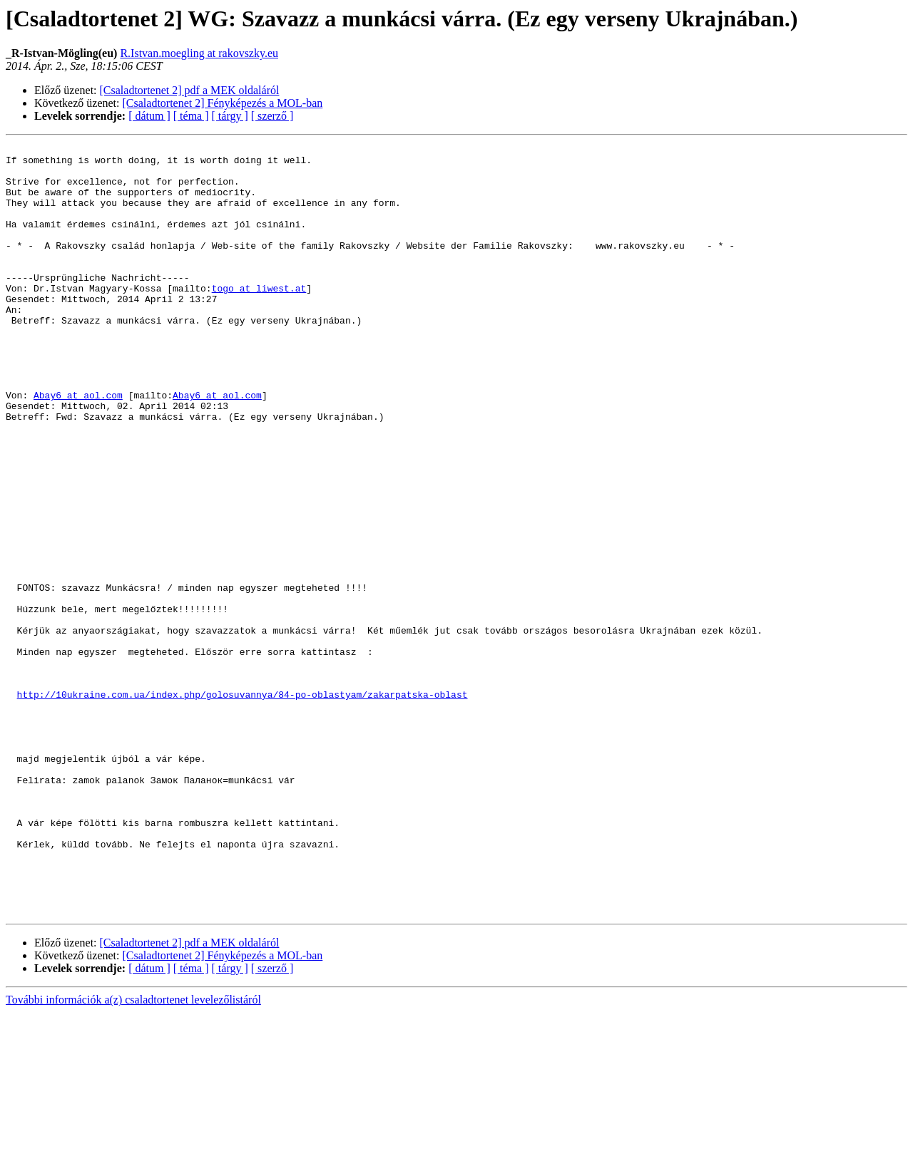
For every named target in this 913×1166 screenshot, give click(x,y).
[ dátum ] (149, 116)
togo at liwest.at (259, 317)
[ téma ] (191, 116)
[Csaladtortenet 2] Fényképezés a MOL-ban (223, 103)
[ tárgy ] (230, 116)
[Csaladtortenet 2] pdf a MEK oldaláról (190, 90)
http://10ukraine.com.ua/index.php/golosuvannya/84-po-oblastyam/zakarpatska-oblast (242, 805)
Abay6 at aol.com (78, 446)
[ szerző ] (272, 116)
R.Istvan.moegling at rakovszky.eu (199, 53)
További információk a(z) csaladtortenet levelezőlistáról (133, 1153)
